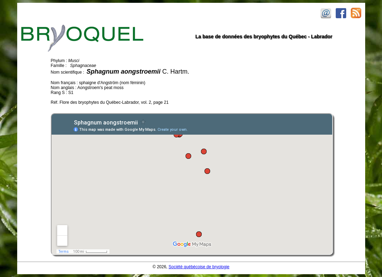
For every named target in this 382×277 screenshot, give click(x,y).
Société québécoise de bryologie (199, 266)
